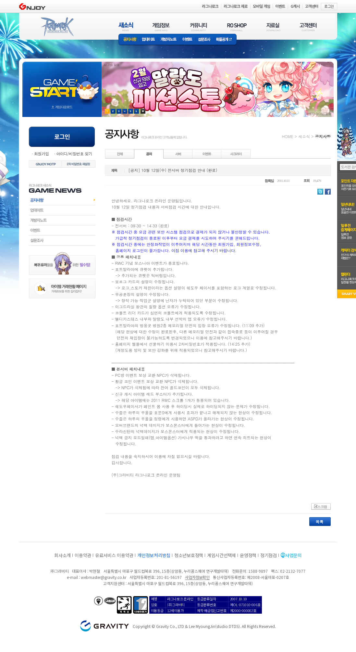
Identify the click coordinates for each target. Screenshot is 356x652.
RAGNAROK (57, 27)
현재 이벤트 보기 (143, 111)
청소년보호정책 (188, 555)
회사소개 (62, 555)
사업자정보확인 (197, 577)
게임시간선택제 (221, 555)
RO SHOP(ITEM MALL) (237, 26)
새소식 (304, 136)
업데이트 (148, 40)
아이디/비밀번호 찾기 (74, 153)
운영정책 (248, 555)
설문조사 (204, 40)
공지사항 (128, 40)
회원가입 (41, 153)
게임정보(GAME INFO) (161, 26)
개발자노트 (168, 40)
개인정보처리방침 (153, 555)
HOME (287, 136)
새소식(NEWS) (125, 26)
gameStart (62, 83)
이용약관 (83, 555)
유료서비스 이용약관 (114, 555)
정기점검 (268, 555)
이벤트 (187, 40)
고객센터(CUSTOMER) (308, 26)
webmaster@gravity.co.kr (103, 577)
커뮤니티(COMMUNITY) (198, 26)
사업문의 (293, 555)
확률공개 (225, 40)
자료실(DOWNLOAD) (272, 26)
